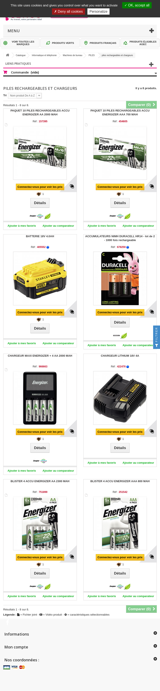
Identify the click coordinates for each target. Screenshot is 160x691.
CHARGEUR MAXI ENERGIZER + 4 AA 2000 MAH (40, 355)
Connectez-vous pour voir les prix (40, 186)
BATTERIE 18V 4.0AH (40, 236)
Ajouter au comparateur (58, 225)
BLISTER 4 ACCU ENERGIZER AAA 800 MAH (120, 481)
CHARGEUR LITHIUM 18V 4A (120, 355)
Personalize (99, 11)
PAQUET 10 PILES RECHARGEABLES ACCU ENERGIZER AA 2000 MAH (40, 112)
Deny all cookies (68, 11)
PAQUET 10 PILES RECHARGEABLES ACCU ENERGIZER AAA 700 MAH (119, 112)
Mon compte (16, 647)
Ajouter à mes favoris (22, 225)
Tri (5, 95)
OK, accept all (136, 5)
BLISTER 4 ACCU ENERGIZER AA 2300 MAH (40, 481)
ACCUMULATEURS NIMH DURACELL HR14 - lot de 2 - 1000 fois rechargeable (120, 238)
